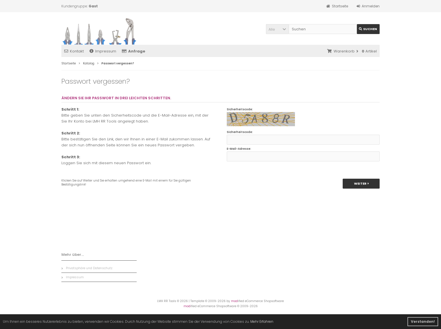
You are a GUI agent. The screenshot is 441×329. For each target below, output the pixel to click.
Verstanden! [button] (423, 321)
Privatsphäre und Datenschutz (87, 268)
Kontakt (74, 51)
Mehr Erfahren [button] (261, 321)
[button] (277, 29)
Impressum (103, 51)
